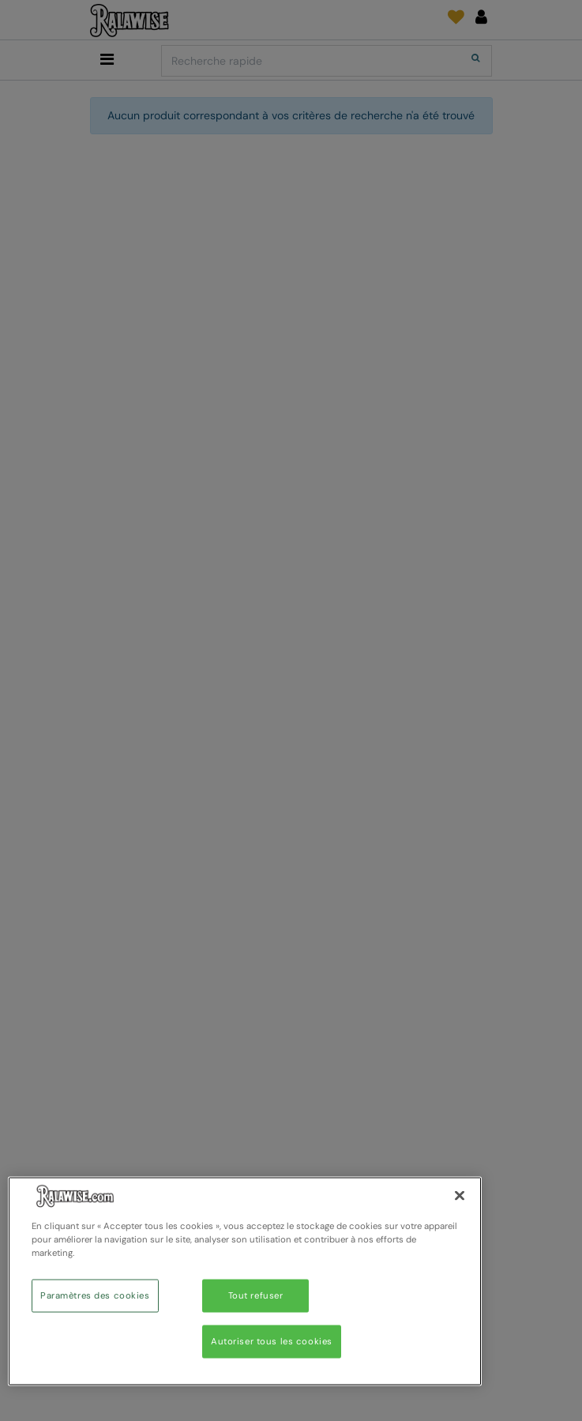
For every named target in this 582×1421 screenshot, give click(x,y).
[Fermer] (459, 1196)
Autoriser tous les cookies (271, 1342)
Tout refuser (255, 1296)
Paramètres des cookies (95, 1296)
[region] (245, 1281)
